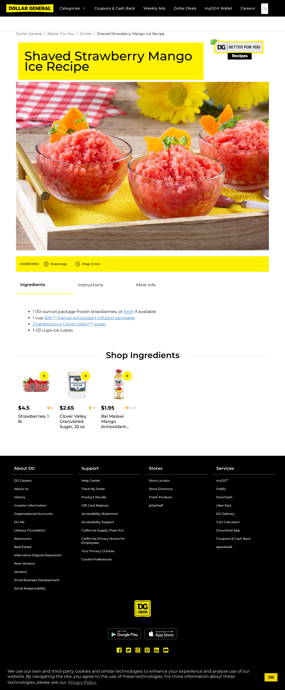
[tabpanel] (100, 321)
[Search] (261, 8)
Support (90, 468)
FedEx (221, 489)
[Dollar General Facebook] (119, 650)
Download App (228, 530)
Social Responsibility (30, 588)
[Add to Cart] (44, 376)
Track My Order (93, 489)
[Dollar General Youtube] (166, 650)
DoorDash (224, 497)
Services (225, 468)
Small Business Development (36, 580)
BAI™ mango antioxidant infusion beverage (89, 317)
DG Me (19, 522)
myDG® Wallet (218, 8)
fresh (128, 311)
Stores (155, 468)
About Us (21, 489)
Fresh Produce (160, 497)
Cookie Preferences (96, 559)
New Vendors (24, 563)
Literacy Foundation (29, 530)
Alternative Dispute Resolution (38, 555)
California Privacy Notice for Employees (103, 541)
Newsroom (23, 538)
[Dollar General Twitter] (128, 650)
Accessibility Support (97, 522)
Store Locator (159, 480)
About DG (24, 468)
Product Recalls (93, 497)
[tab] (32, 285)
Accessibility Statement (99, 514)
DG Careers (23, 480)
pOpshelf (156, 505)
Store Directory (161, 489)
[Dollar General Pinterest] (147, 650)
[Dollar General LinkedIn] (156, 650)
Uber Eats (223, 505)
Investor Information (30, 505)
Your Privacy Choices (97, 551)
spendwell (224, 547)
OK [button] (271, 677)
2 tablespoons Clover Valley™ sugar (69, 324)
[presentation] (45, 285)
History (19, 497)
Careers (248, 8)
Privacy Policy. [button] (82, 682)
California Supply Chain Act (102, 530)
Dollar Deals (185, 8)
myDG (222, 480)
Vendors (20, 572)
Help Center (90, 480)
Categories (73, 8)
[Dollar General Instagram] (138, 650)
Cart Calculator (228, 522)
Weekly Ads (154, 8)
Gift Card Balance (94, 505)
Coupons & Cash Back (114, 8)
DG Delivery (225, 514)
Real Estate (22, 547)
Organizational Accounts (33, 514)
